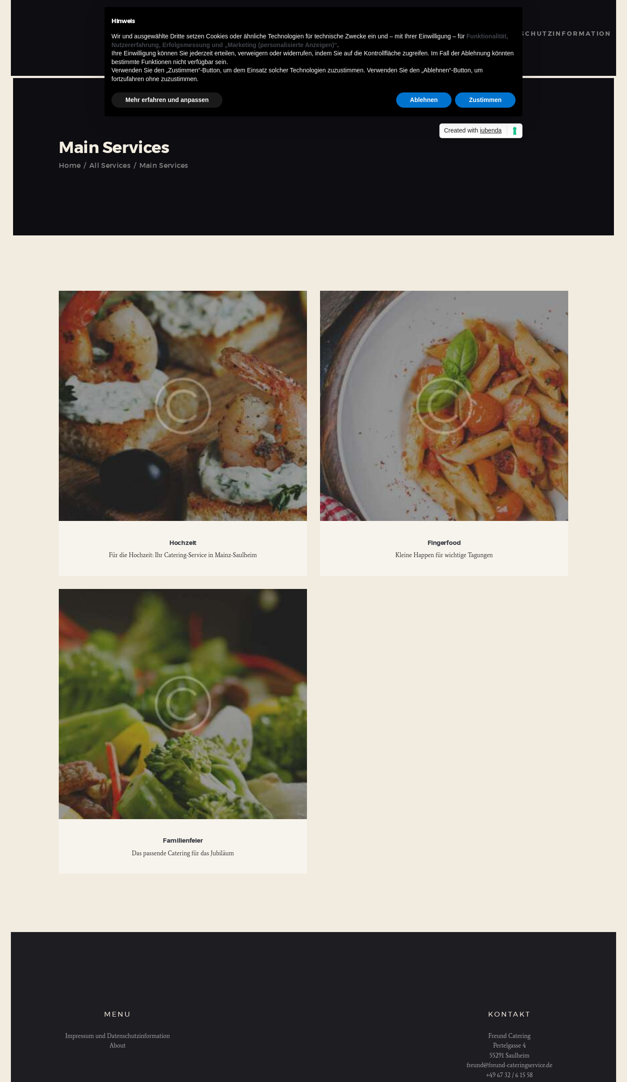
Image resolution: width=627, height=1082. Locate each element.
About (118, 1045)
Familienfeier (182, 841)
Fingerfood (444, 543)
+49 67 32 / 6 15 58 (509, 1075)
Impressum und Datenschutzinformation (117, 1036)
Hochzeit (182, 543)
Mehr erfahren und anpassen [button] (167, 99)
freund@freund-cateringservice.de (509, 1065)
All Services (110, 165)
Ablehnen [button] (424, 99)
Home (70, 165)
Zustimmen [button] (485, 99)
